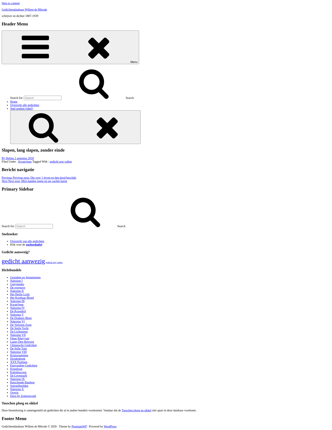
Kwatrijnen (25, 161)
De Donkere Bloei (21, 318)
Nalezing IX (17, 379)
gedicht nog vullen (61, 161)
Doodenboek (17, 358)
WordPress (110, 426)
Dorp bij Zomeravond (23, 396)
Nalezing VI (17, 321)
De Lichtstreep (19, 331)
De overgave (17, 287)
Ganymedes (17, 284)
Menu (70, 47)
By (8, 158)
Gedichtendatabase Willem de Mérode (24, 9)
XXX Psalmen (18, 362)
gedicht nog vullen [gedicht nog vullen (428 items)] (54, 262)
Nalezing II (17, 291)
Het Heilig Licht (20, 294)
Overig (14, 392)
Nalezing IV (17, 308)
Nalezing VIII (18, 352)
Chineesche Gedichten (23, 345)
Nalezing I (16, 280)
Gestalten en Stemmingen (25, 277)
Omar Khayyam (19, 338)
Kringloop (16, 369)
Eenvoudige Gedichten (23, 365)
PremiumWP (79, 426)
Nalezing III (17, 301)
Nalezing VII (18, 335)
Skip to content (11, 3)
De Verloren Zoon (21, 324)
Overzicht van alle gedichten (27, 241)
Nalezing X (17, 389)
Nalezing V (17, 314)
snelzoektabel (34, 244)
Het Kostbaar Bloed (22, 297)
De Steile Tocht (19, 328)
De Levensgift (18, 375)
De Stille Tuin (18, 348)
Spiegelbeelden (19, 385)
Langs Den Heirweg (22, 341)
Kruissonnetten (19, 355)
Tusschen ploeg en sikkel (136, 410)
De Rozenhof (18, 311)
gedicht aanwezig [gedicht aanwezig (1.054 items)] (23, 261)
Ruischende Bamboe (22, 382)
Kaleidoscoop (18, 372)
